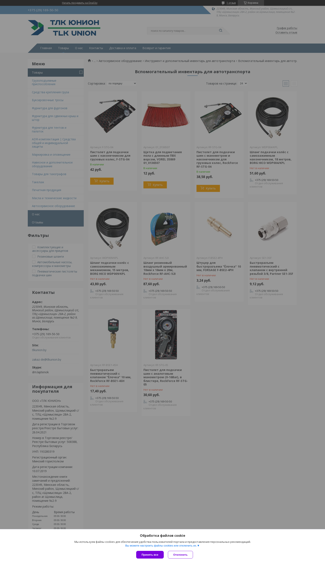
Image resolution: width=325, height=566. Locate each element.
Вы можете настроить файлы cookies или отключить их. (161, 545)
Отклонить (180, 554)
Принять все (150, 554)
